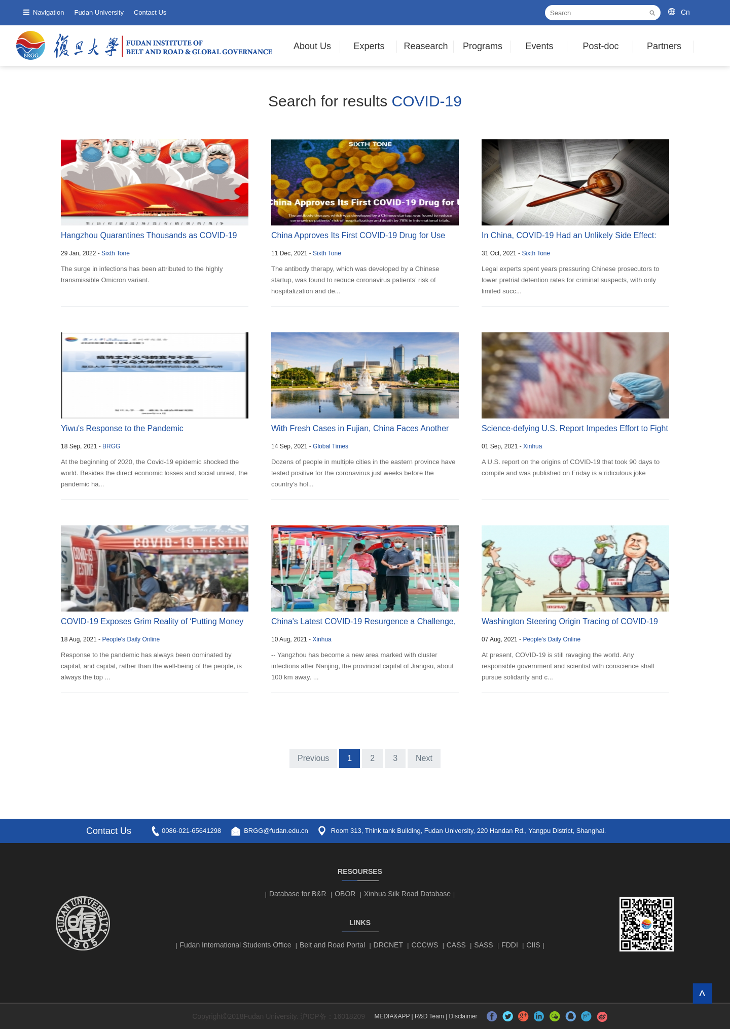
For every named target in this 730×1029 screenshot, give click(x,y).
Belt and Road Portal (332, 945)
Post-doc (600, 46)
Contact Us (150, 12)
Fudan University (99, 12)
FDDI (509, 945)
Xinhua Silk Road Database (407, 894)
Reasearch (426, 46)
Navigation (48, 12)
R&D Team (429, 1016)
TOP (702, 993)
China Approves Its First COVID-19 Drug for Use (358, 235)
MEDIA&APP (392, 1016)
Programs (482, 46)
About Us (312, 46)
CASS (456, 945)
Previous (313, 758)
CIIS (533, 945)
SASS (483, 945)
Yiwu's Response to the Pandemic (122, 428)
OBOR (345, 894)
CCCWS (424, 945)
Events (539, 46)
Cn (685, 12)
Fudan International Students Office (235, 945)
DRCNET (388, 945)
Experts (368, 46)
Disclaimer (463, 1016)
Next (424, 758)
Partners (664, 46)
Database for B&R (297, 894)
